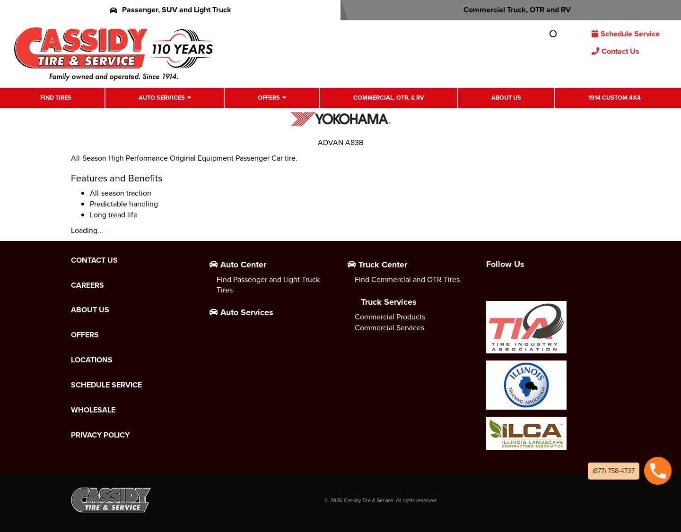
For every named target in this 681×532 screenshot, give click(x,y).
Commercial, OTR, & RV (388, 97)
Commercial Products (390, 316)
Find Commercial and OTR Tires (407, 279)
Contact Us (615, 51)
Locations (92, 360)
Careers (87, 285)
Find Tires (55, 97)
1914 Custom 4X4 (614, 97)
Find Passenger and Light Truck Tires (268, 285)
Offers (269, 97)
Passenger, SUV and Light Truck (170, 9)
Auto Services (162, 97)
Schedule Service (626, 34)
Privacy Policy (100, 435)
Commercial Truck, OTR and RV (511, 9)
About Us (506, 97)
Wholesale (93, 410)
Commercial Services (389, 327)
